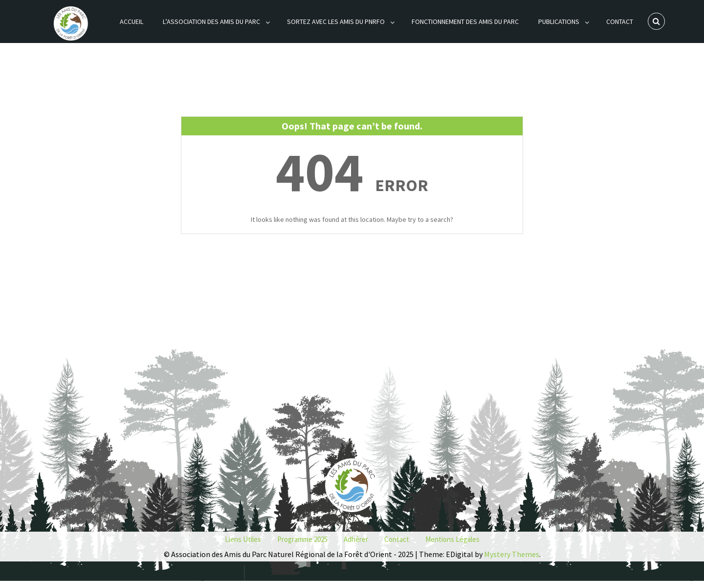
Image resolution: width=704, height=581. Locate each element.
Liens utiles (243, 539)
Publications (558, 21)
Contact (619, 21)
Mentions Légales (452, 539)
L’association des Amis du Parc (211, 21)
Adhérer (356, 539)
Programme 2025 (302, 539)
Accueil (131, 21)
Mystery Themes (511, 554)
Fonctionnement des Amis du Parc (465, 21)
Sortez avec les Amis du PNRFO (336, 21)
